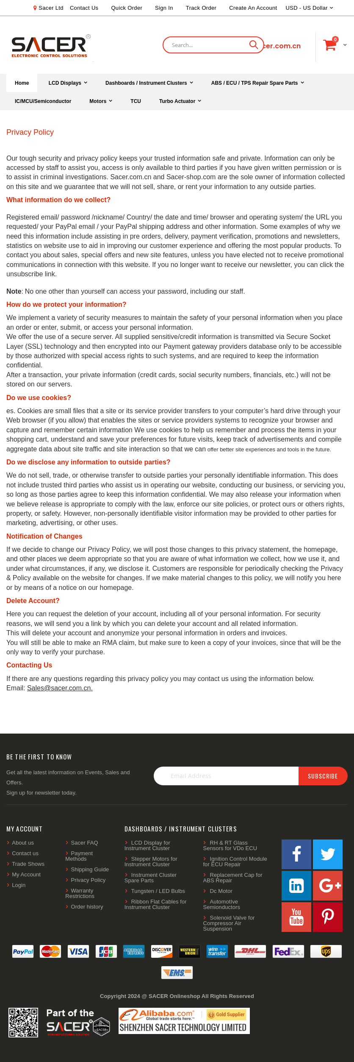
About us (23, 843)
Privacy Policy (88, 880)
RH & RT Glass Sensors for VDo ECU (230, 845)
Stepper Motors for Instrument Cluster (150, 861)
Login (18, 885)
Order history (87, 907)
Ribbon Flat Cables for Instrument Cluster (155, 904)
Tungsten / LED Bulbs (158, 891)
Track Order (201, 8)
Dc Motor (221, 891)
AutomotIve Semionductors (221, 904)
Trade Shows (28, 864)
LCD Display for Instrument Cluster (147, 845)
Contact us (25, 853)
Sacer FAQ (84, 843)
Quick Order (126, 8)
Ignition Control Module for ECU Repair (235, 861)
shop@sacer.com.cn (265, 46)
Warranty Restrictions (79, 893)
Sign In (164, 8)
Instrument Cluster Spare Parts (150, 878)
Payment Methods (79, 856)
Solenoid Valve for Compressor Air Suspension (228, 923)
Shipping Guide (90, 869)
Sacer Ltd (51, 8)
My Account (26, 874)
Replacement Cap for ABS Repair (232, 878)
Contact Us (84, 8)
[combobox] (213, 44)
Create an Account (253, 8)
